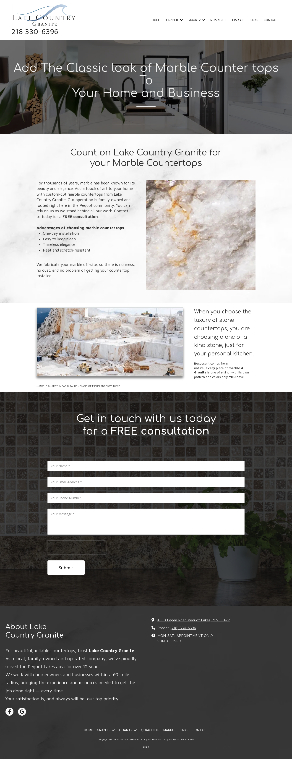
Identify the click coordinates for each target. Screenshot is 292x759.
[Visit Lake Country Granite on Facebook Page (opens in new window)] (9, 712)
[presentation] (76, 547)
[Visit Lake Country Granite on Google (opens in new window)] (22, 712)
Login (146, 746)
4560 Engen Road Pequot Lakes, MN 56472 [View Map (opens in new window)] (193, 620)
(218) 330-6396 (183, 627)
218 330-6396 (34, 31)
